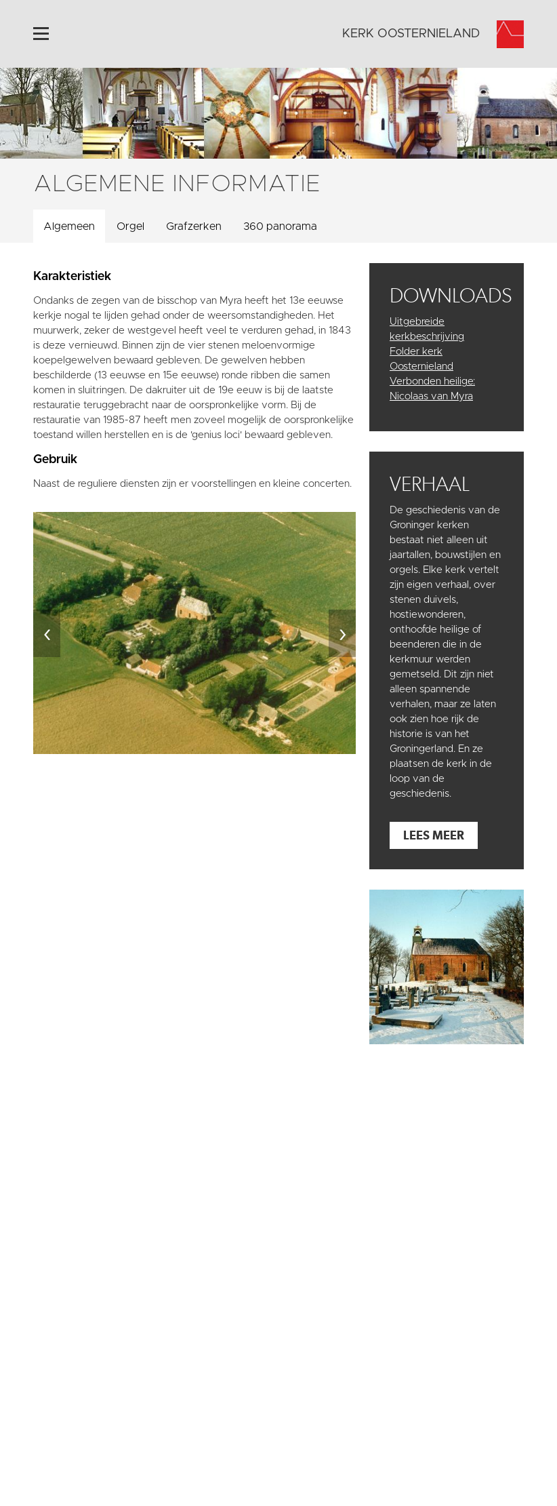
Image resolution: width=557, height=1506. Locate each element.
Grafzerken (194, 226)
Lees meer (433, 835)
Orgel (130, 226)
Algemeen (69, 226)
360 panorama (280, 226)
